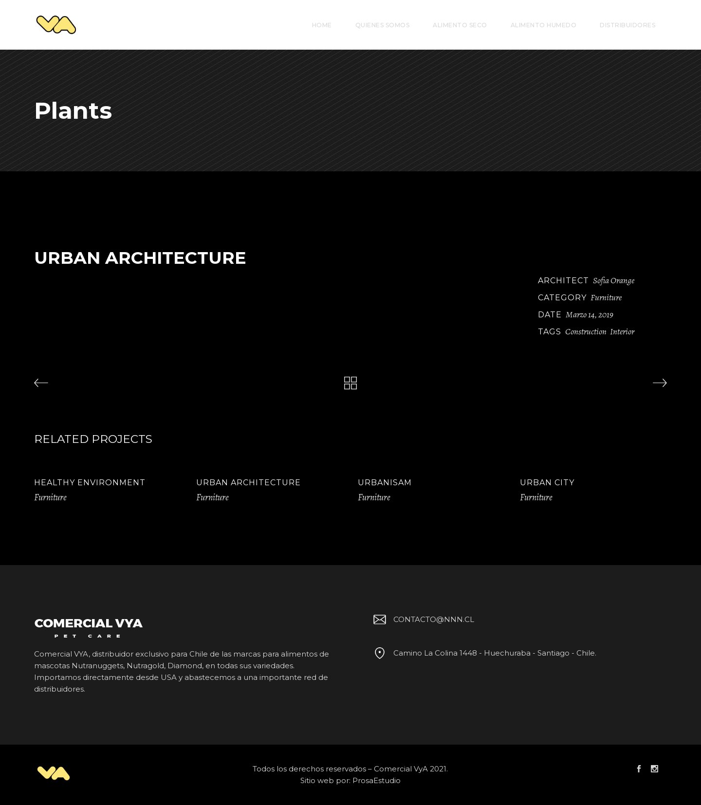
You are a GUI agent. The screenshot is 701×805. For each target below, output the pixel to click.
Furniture (606, 297)
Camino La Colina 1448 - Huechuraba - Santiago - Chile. (483, 652)
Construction (586, 331)
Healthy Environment (90, 482)
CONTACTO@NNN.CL (422, 619)
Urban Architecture (248, 482)
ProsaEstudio (376, 780)
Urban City (547, 482)
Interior (622, 331)
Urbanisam (385, 482)
